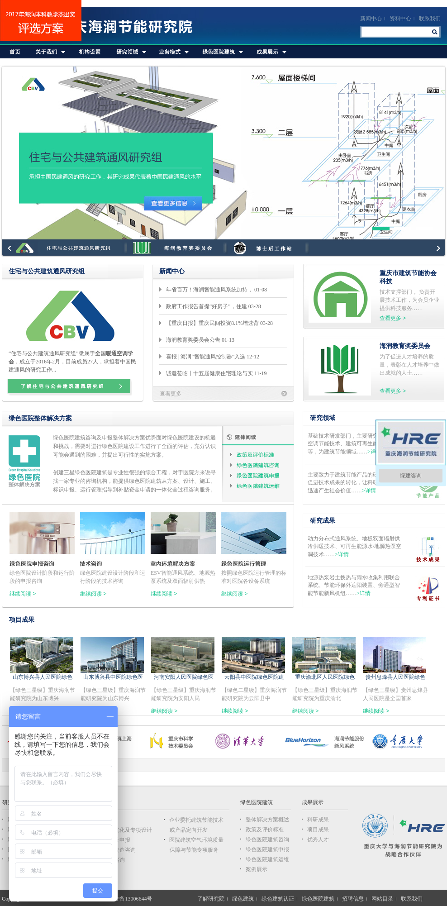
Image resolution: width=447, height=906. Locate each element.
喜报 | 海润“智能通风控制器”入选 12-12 (214, 356)
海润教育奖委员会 (405, 346)
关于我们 (50, 51)
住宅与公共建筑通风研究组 (47, 271)
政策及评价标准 (261, 454)
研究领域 (130, 51)
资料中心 (400, 18)
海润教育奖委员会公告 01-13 (201, 340)
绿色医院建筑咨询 (261, 465)
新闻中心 (371, 18)
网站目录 (382, 899)
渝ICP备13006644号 (129, 899)
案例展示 (256, 869)
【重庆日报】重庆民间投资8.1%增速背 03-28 (221, 323)
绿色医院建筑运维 (261, 486)
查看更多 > (393, 318)
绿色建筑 (243, 899)
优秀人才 (318, 839)
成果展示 (270, 51)
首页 (15, 51)
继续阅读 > (23, 594)
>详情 (374, 451)
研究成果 (322, 520)
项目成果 (21, 619)
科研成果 (318, 819)
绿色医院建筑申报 (261, 475)
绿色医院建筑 (222, 51)
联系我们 (430, 18)
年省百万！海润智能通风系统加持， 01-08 (218, 289)
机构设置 (90, 51)
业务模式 (173, 51)
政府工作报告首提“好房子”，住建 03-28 (215, 306)
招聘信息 (353, 899)
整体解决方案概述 (267, 819)
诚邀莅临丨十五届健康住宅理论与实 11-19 (218, 373)
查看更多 (170, 394)
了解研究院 (210, 899)
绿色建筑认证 (278, 899)
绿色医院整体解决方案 (40, 418)
